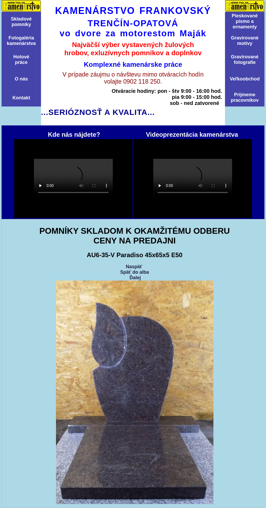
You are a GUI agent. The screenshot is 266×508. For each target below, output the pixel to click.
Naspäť (134, 266)
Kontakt (21, 97)
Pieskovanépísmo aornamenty (245, 21)
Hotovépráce (21, 59)
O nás (21, 79)
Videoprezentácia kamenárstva (193, 178)
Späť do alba (134, 272)
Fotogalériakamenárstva (21, 40)
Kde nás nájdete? (73, 178)
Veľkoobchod (245, 79)
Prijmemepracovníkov (245, 97)
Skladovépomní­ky (21, 21)
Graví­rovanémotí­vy (244, 40)
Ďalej (135, 277)
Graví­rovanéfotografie (244, 59)
